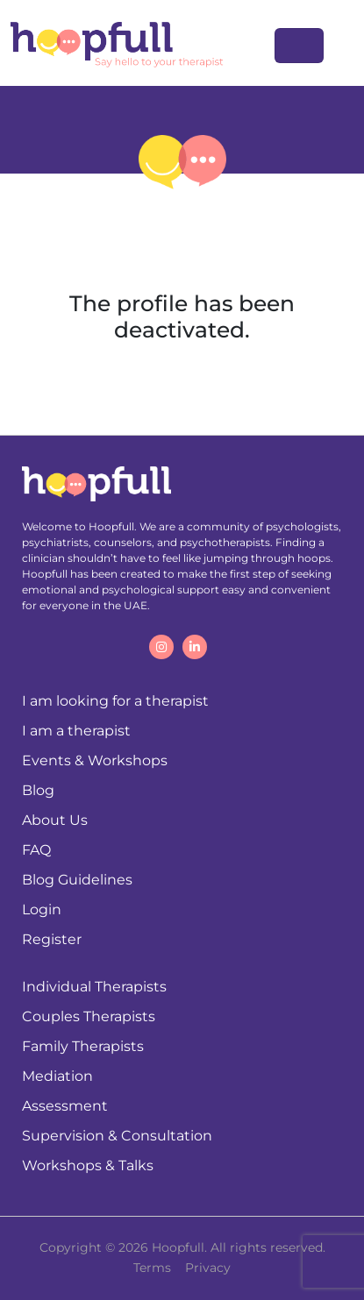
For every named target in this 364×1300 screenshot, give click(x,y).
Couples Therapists (88, 1016)
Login (41, 909)
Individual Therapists (94, 986)
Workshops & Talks (87, 1165)
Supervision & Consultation (117, 1135)
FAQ (36, 850)
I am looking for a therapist (115, 701)
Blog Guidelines (77, 879)
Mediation (57, 1076)
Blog (38, 790)
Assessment (65, 1106)
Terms (152, 1267)
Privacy (208, 1267)
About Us (55, 820)
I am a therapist (76, 730)
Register (52, 939)
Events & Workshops (95, 760)
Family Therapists (83, 1046)
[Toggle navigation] (299, 45)
